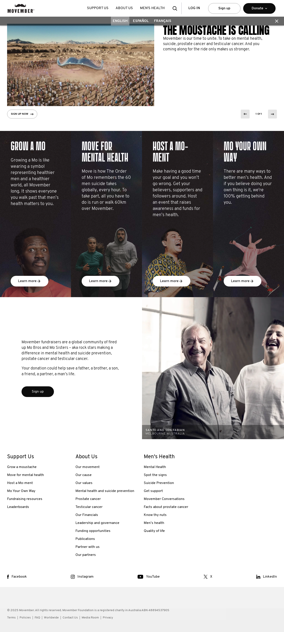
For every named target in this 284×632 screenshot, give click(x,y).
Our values (84, 483)
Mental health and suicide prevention (104, 491)
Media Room (90, 617)
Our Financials (86, 515)
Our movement (87, 467)
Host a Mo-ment (20, 483)
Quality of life (154, 531)
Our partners (85, 555)
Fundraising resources (24, 499)
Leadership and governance (97, 523)
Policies (25, 617)
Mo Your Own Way (21, 491)
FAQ (37, 617)
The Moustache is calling (216, 30)
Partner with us (87, 547)
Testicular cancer (89, 507)
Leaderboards (18, 507)
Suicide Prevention (159, 483)
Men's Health (152, 8)
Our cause (83, 475)
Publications (85, 539)
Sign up (224, 8)
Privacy (108, 617)
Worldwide (51, 617)
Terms (11, 617)
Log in (194, 8)
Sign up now (22, 114)
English (120, 21)
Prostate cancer (88, 499)
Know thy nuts (155, 515)
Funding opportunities (92, 531)
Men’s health (154, 523)
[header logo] (21, 8)
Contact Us (70, 617)
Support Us (97, 8)
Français (162, 21)
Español (141, 21)
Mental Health (155, 467)
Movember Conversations (164, 499)
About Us (124, 8)
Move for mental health (25, 475)
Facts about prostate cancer (166, 507)
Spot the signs (155, 475)
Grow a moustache (22, 467)
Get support (153, 491)
